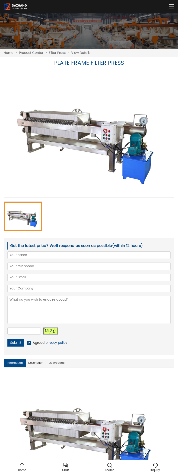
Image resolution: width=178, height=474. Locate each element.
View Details (80, 52)
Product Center (31, 52)
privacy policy (56, 342)
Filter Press (57, 52)
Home (8, 52)
